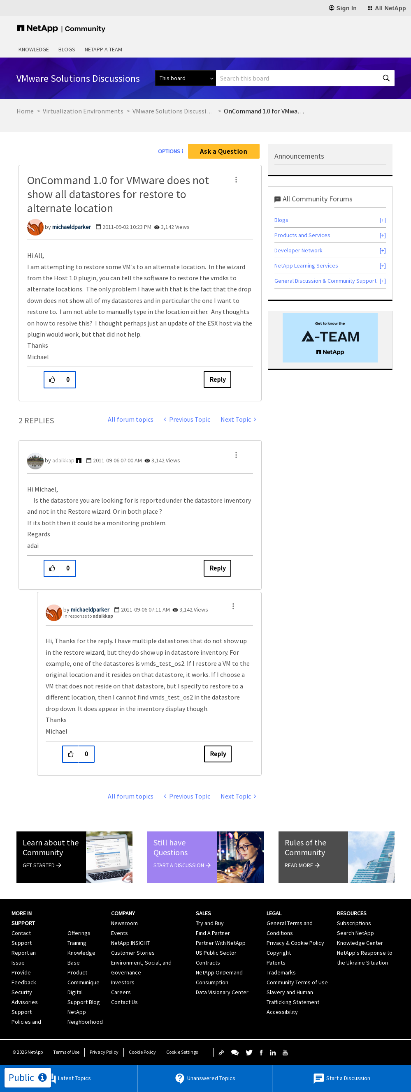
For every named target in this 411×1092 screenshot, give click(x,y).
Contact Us (124, 1002)
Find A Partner (213, 933)
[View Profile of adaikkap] (63, 460)
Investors (123, 982)
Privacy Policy (104, 1052)
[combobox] (305, 78)
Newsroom (124, 923)
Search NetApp (355, 933)
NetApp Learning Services (306, 265)
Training (76, 943)
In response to (88, 616)
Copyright (279, 952)
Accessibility (282, 1012)
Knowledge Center (360, 943)
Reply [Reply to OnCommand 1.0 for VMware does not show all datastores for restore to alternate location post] (217, 379)
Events (119, 933)
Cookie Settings (182, 1052)
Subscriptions (354, 923)
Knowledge (34, 49)
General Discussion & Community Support (325, 280)
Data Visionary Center (222, 992)
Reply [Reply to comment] (217, 568)
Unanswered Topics (204, 1079)
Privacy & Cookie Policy (295, 943)
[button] (236, 179)
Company (123, 913)
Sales (203, 913)
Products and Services (302, 235)
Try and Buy (210, 923)
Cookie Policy (142, 1052)
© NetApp (27, 1052)
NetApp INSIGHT (130, 943)
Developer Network (298, 250)
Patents (276, 962)
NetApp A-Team (103, 49)
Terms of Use (66, 1052)
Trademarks (281, 972)
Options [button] (169, 151)
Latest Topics (67, 1079)
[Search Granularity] (185, 78)
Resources (352, 913)
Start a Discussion (341, 1079)
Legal (274, 913)
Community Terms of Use (297, 982)
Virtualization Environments (83, 111)
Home (25, 111)
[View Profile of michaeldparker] (71, 227)
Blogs (66, 49)
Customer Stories (133, 952)
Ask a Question (223, 151)
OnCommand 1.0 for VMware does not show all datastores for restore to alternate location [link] (265, 111)
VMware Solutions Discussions (173, 111)
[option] (330, 338)
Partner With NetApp (221, 943)
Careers (121, 992)
